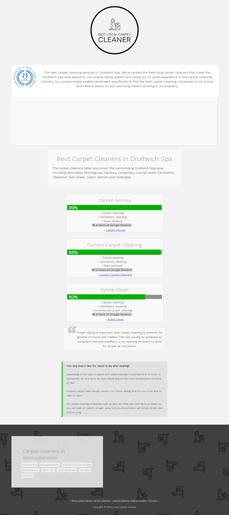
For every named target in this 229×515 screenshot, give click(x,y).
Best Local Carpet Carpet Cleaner (91, 500)
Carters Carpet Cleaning (115, 274)
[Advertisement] (114, 121)
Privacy (153, 500)
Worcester (29, 464)
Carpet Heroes (116, 230)
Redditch (48, 470)
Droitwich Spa (67, 470)
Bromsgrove (30, 470)
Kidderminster (49, 464)
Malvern (84, 470)
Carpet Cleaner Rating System (129, 500)
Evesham (27, 475)
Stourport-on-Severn (77, 464)
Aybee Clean (115, 319)
